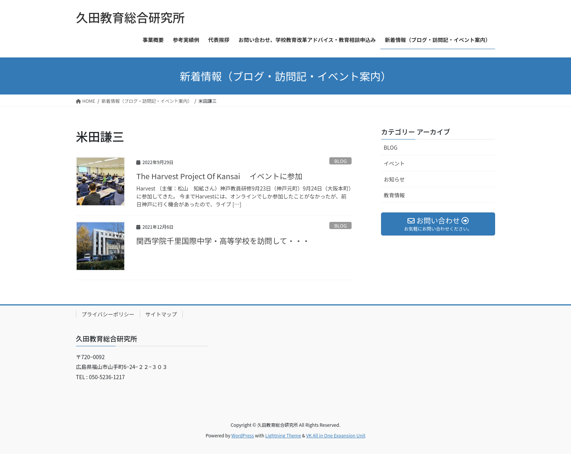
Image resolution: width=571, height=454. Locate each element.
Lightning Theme (283, 435)
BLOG (340, 160)
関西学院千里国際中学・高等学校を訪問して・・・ (223, 240)
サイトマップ (161, 314)
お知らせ (394, 179)
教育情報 (394, 195)
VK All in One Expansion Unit (336, 435)
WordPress (242, 435)
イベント (394, 163)
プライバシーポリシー (108, 314)
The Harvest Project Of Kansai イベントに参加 (219, 175)
